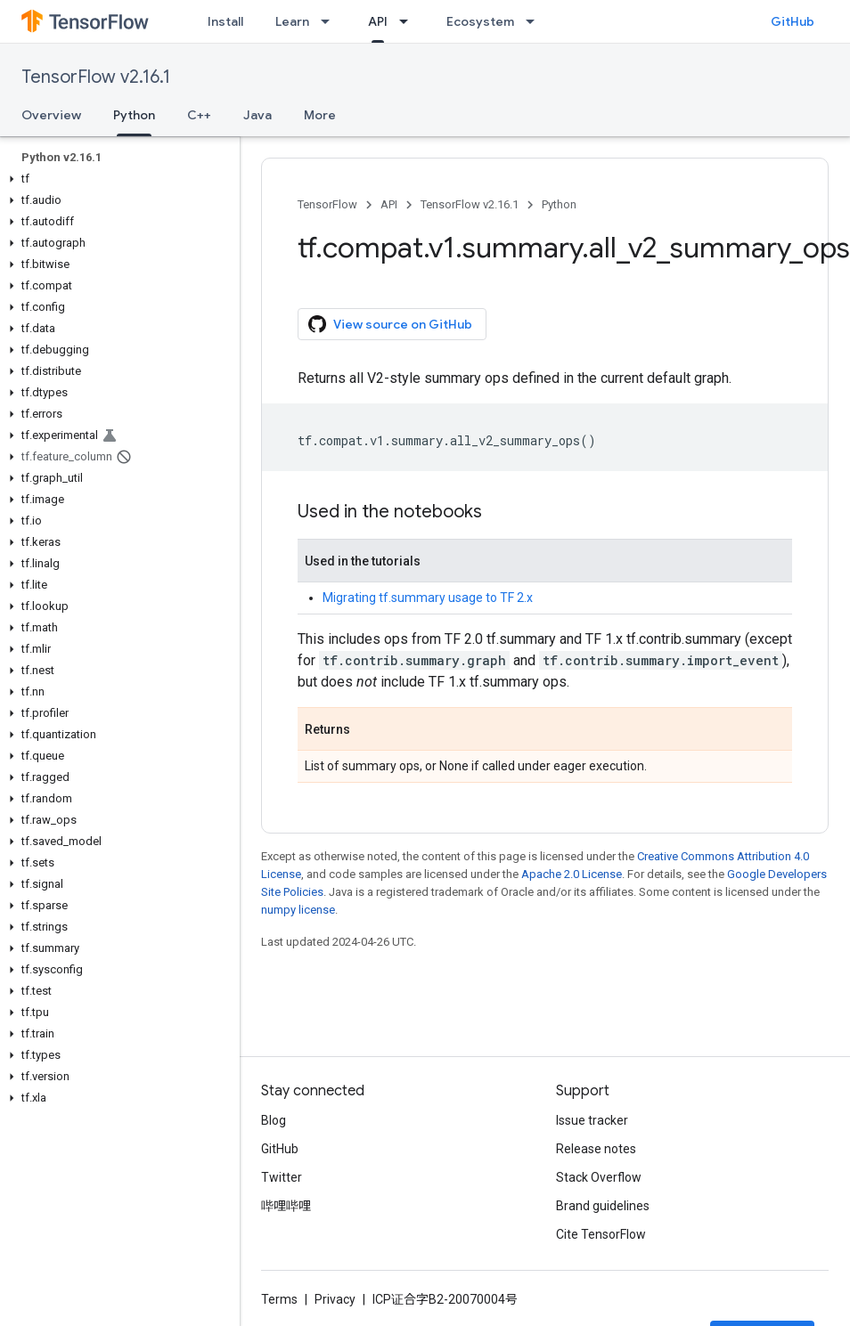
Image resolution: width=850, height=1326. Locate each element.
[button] (116, 179)
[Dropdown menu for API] (409, 21)
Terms (279, 1299)
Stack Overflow (599, 1177)
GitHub (792, 21)
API (388, 204)
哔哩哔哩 (286, 1206)
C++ (199, 115)
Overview (51, 115)
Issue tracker (592, 1120)
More (320, 115)
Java (257, 115)
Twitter (281, 1177)
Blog (273, 1120)
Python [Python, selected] (134, 115)
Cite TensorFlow (601, 1234)
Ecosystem (480, 21)
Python (559, 204)
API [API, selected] (378, 21)
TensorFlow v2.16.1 (95, 77)
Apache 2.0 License (571, 874)
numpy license (298, 909)
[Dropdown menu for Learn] (330, 21)
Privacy (335, 1299)
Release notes (596, 1149)
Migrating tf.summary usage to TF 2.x (428, 597)
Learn (292, 21)
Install (225, 21)
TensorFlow (327, 204)
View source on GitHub (390, 324)
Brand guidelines (603, 1206)
